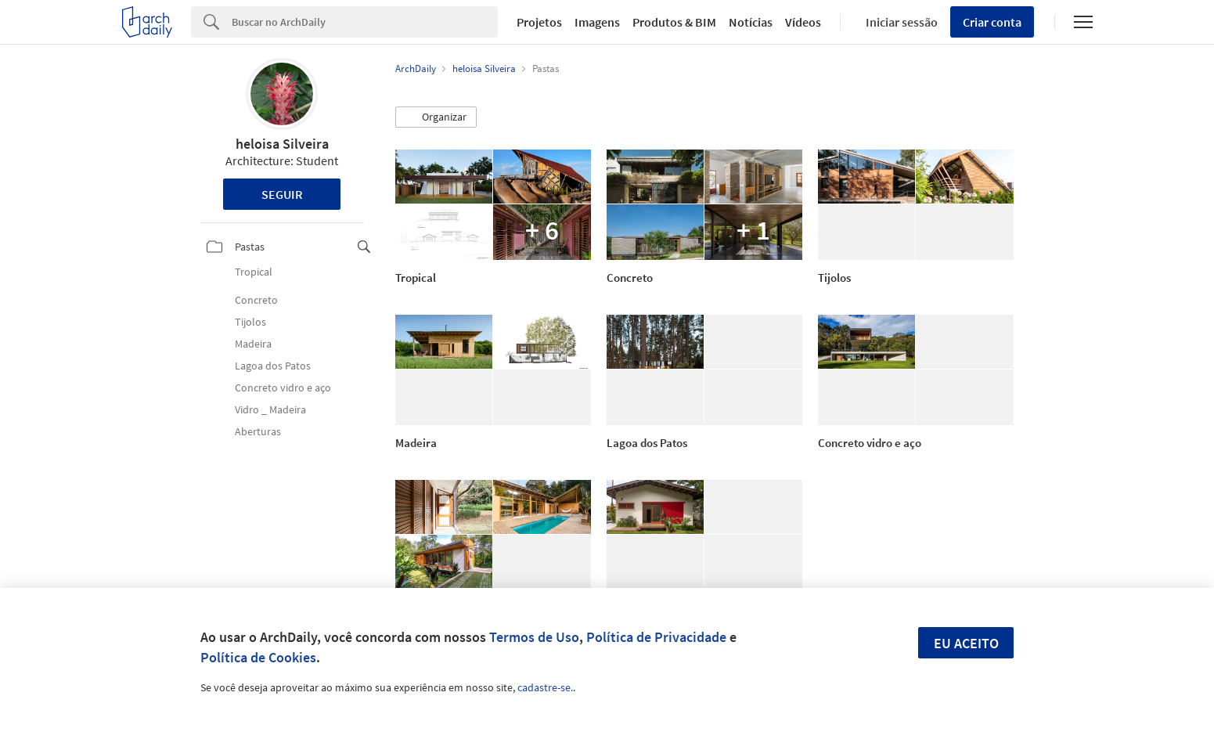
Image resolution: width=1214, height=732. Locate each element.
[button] (436, 117)
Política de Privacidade (656, 637)
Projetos (539, 22)
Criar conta (992, 22)
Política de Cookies (258, 657)
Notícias (751, 22)
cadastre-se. (545, 687)
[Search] (365, 22)
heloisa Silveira (282, 144)
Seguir (282, 194)
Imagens (597, 22)
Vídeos (803, 22)
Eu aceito (966, 643)
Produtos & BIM (674, 22)
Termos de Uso (534, 637)
